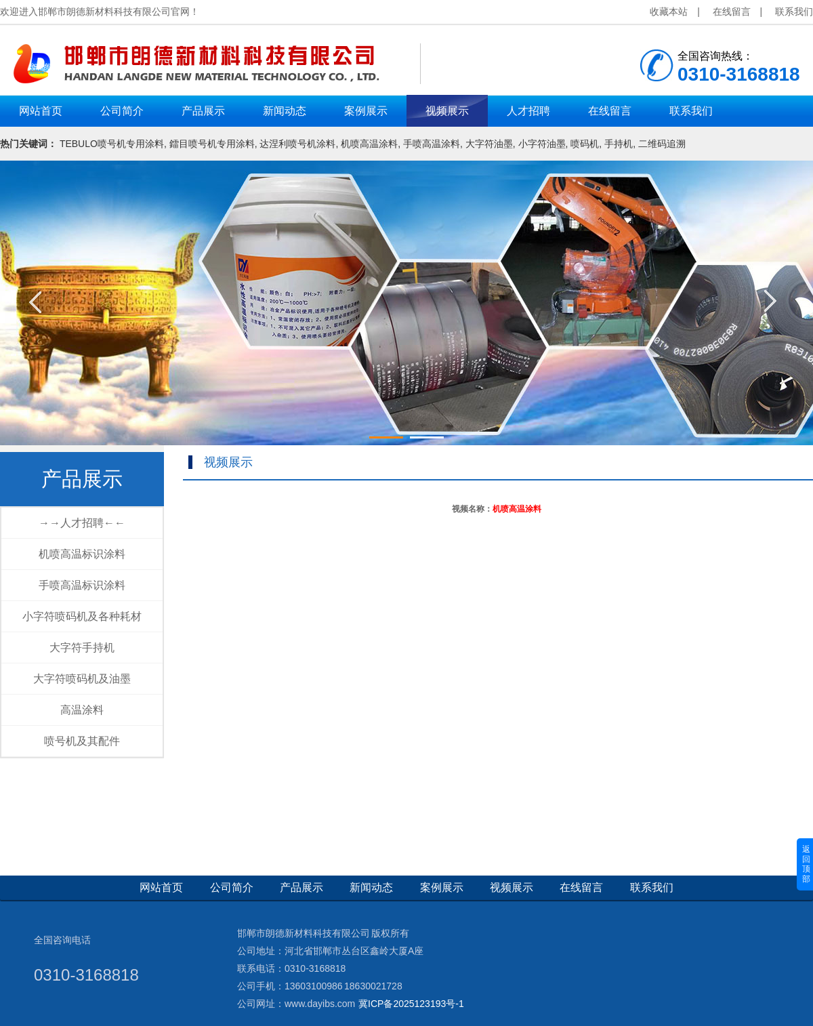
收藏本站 (669, 11)
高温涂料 (82, 710)
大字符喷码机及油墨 (82, 678)
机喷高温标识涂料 (82, 554)
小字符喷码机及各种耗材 (82, 616)
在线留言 (732, 11)
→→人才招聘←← (82, 523)
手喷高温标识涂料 (82, 585)
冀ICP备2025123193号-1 (411, 1003)
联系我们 (794, 11)
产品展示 (82, 479)
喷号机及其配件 (82, 741)
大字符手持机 (81, 647)
